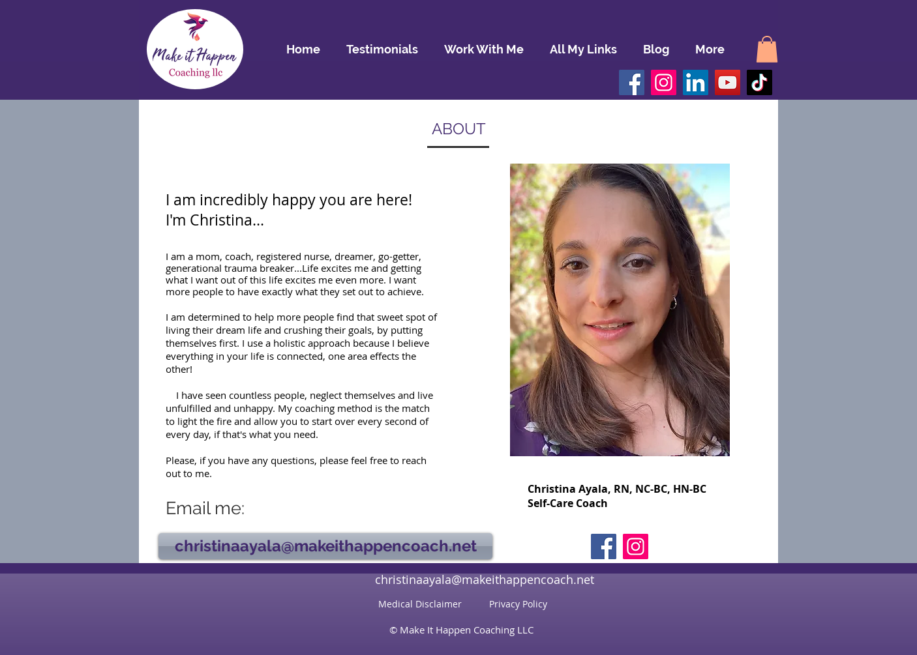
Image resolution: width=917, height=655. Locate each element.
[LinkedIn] (695, 82)
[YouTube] (727, 82)
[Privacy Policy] (517, 604)
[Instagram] (663, 82)
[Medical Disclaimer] (420, 604)
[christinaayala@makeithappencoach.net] (325, 546)
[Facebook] (631, 82)
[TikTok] (759, 82)
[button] (767, 49)
